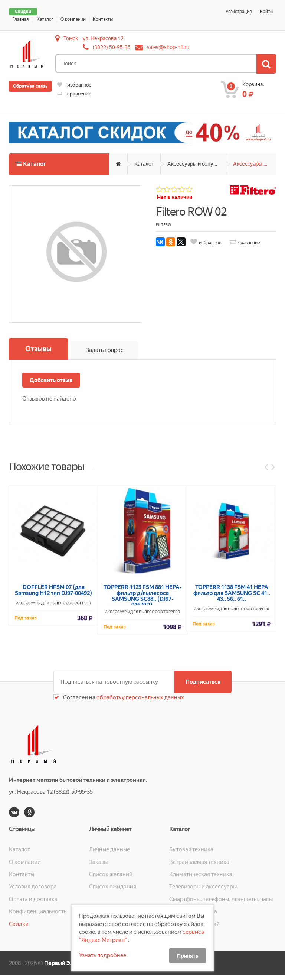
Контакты (103, 19)
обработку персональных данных (139, 697)
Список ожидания (112, 886)
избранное (74, 85)
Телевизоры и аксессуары (203, 886)
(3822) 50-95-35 (112, 47)
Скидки (23, 11)
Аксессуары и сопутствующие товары (196, 164)
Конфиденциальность (37, 911)
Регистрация (239, 11)
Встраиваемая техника (199, 862)
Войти (266, 11)
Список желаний (110, 874)
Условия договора (33, 886)
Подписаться (203, 681)
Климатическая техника (200, 874)
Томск (70, 38)
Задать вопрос (105, 350)
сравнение (74, 94)
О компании (73, 19)
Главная (20, 19)
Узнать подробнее (102, 955)
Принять (187, 956)
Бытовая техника (191, 849)
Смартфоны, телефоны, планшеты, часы (221, 899)
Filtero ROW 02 (191, 211)
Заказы (98, 862)
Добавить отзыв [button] (51, 380)
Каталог (45, 19)
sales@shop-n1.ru (168, 47)
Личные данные (109, 849)
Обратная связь (30, 86)
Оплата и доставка (33, 899)
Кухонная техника (193, 911)
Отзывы (38, 348)
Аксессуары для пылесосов (254, 164)
